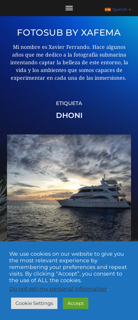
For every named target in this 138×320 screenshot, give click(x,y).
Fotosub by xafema (69, 32)
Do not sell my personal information (58, 288)
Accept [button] (75, 303)
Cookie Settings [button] (34, 303)
